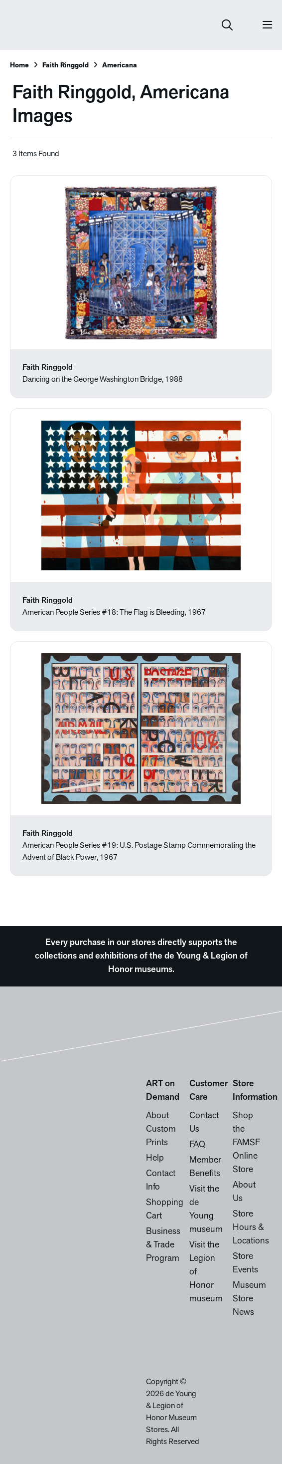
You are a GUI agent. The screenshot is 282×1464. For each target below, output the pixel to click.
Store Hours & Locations (251, 1228)
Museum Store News (249, 1299)
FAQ (197, 1145)
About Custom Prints (161, 1129)
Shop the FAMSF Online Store (246, 1143)
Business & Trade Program (163, 1245)
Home (19, 65)
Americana (119, 65)
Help (155, 1158)
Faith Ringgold (65, 65)
